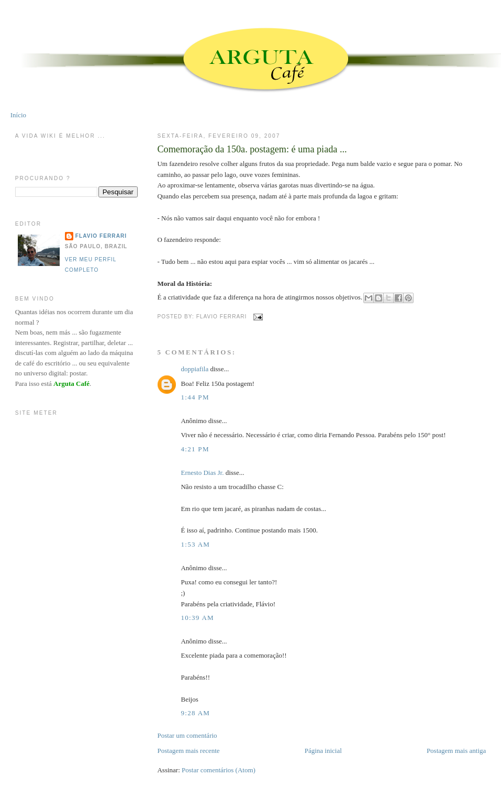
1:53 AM (195, 544)
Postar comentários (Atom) (218, 770)
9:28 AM (195, 713)
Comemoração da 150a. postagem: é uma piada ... (252, 149)
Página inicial (323, 750)
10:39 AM (197, 618)
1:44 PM (195, 397)
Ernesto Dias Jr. (202, 472)
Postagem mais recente (188, 750)
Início (18, 115)
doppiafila (194, 369)
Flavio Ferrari (101, 236)
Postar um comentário (187, 735)
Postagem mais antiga (456, 750)
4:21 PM (195, 449)
